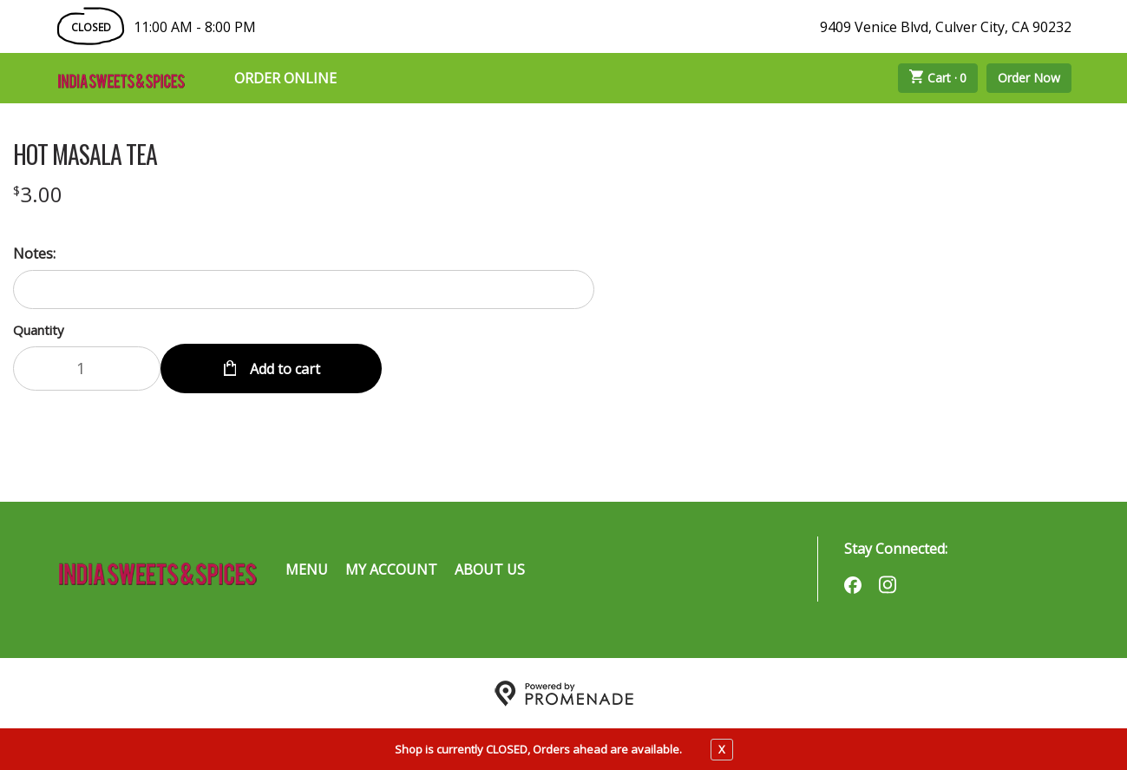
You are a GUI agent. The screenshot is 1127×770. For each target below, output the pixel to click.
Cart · (937, 78)
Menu (306, 568)
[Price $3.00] (37, 194)
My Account (391, 568)
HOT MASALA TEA (85, 154)
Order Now (1029, 77)
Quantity (38, 330)
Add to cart (283, 368)
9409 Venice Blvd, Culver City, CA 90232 (945, 26)
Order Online (285, 78)
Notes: (34, 253)
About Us (490, 568)
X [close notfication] (721, 749)
